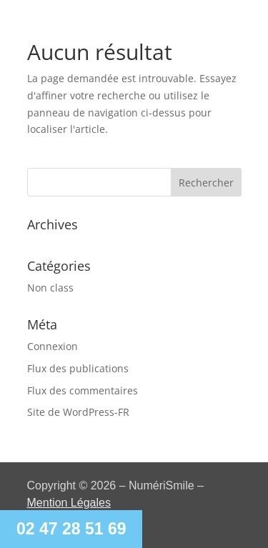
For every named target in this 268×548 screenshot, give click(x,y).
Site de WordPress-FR (78, 412)
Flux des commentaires (82, 390)
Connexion (52, 346)
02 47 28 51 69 (71, 528)
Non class (50, 287)
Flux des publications (78, 368)
